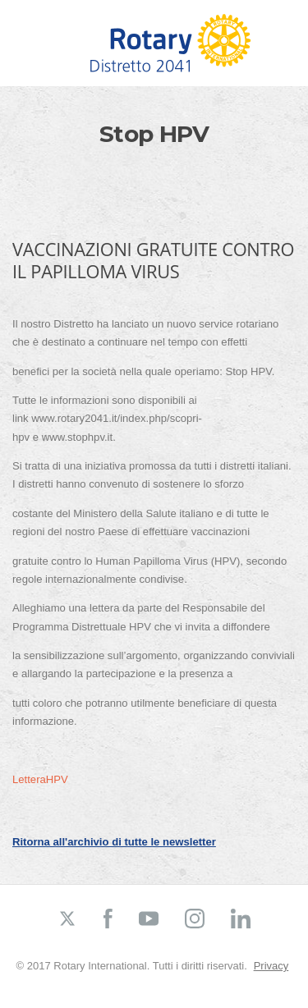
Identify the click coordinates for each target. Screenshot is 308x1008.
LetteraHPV (40, 779)
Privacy (271, 966)
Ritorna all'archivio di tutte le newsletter (114, 842)
